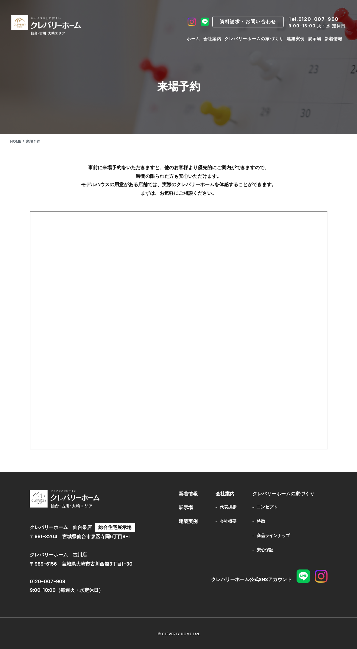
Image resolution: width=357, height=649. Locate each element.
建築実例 (296, 39)
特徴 (261, 521)
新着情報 (334, 39)
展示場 (315, 39)
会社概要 (228, 521)
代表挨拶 (228, 507)
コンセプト (267, 507)
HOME (15, 141)
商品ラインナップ (273, 536)
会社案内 (212, 39)
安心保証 (265, 550)
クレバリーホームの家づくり (254, 39)
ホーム (193, 39)
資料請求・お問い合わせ (248, 21)
